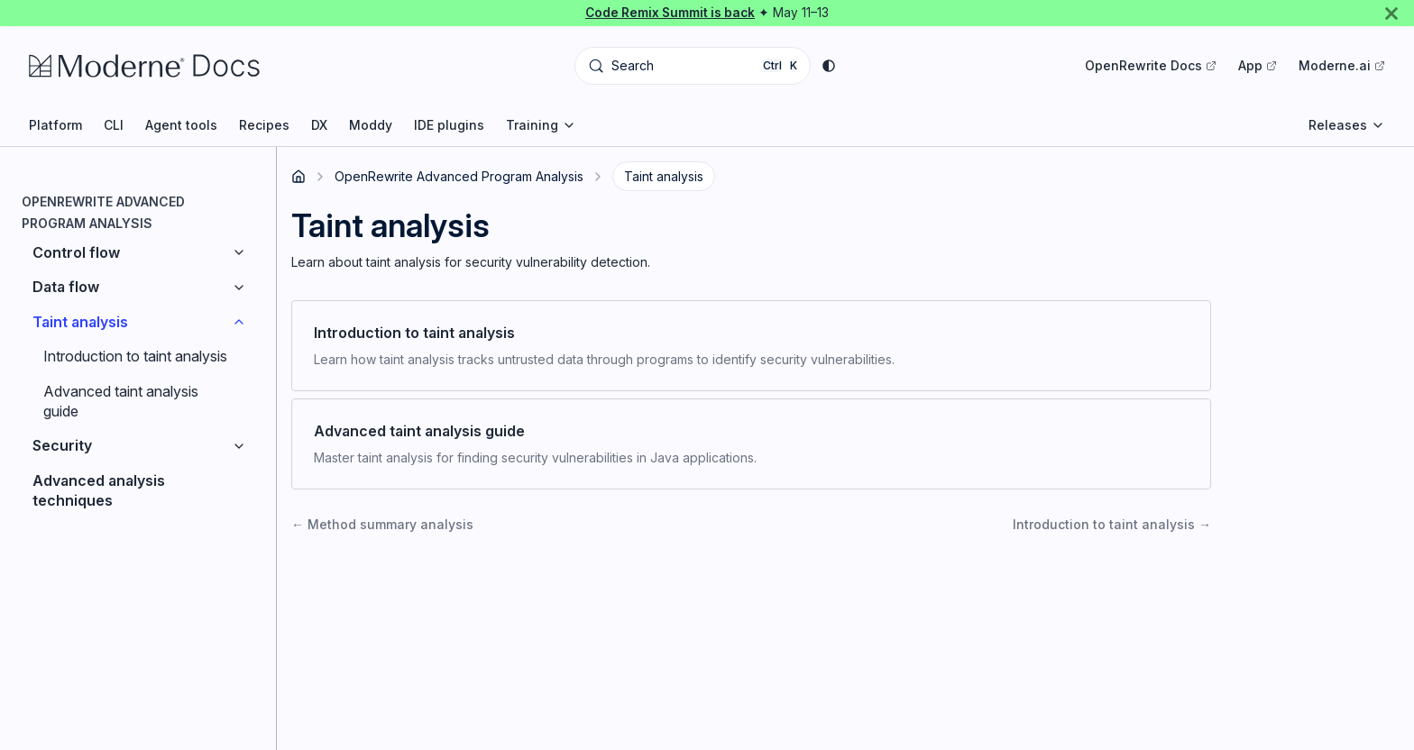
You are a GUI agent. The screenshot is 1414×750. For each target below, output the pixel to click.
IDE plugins (449, 125)
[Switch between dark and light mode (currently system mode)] (828, 65)
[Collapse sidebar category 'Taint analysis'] (239, 321)
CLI (114, 125)
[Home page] (298, 176)
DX (319, 125)
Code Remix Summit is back (670, 12)
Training (541, 125)
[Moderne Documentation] (179, 66)
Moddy (370, 125)
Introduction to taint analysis (1112, 524)
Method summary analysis (382, 524)
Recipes (264, 125)
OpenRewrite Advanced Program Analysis (459, 176)
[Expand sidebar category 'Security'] (239, 445)
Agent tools (181, 125)
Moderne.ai (1342, 65)
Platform (55, 125)
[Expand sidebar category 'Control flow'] (239, 252)
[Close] (1391, 13)
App (1257, 65)
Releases (1346, 125)
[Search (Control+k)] (692, 66)
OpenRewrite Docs (1151, 65)
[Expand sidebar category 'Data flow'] (239, 286)
